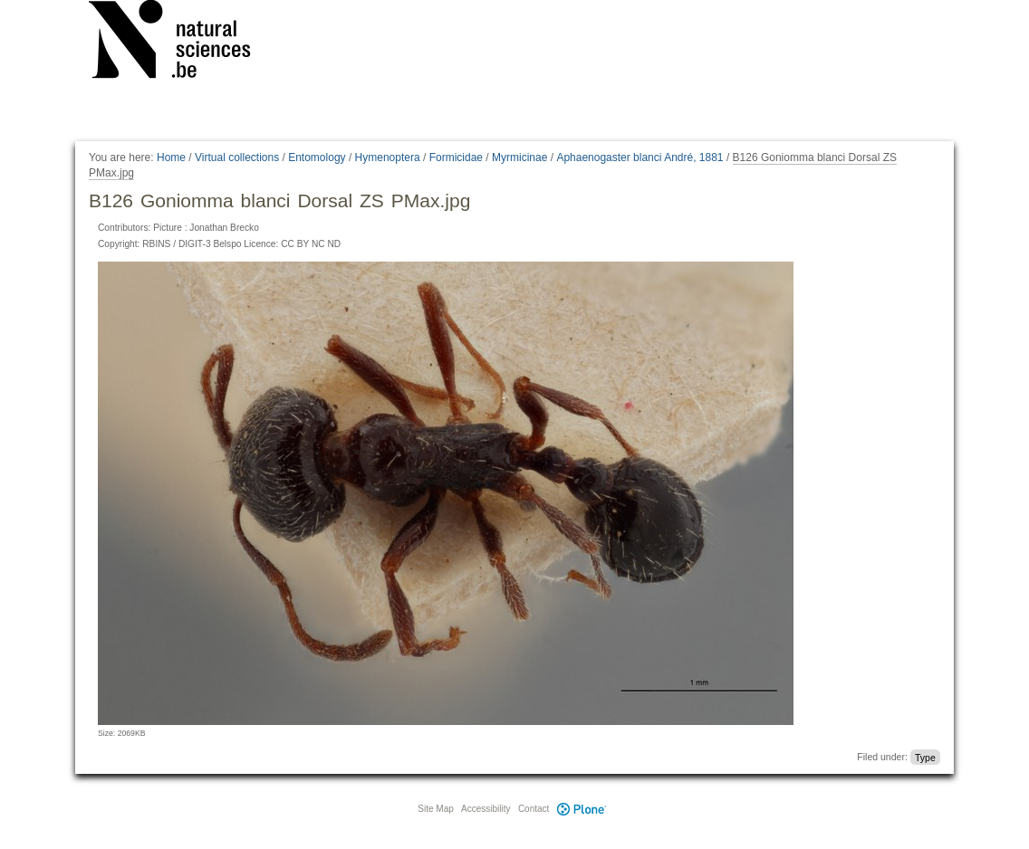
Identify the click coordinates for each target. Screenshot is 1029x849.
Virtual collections (237, 157)
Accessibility (485, 809)
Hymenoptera (387, 157)
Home (171, 157)
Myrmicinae (519, 157)
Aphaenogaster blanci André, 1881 (639, 157)
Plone (581, 809)
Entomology (316, 157)
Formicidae (456, 157)
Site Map (435, 809)
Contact (533, 809)
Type (925, 756)
